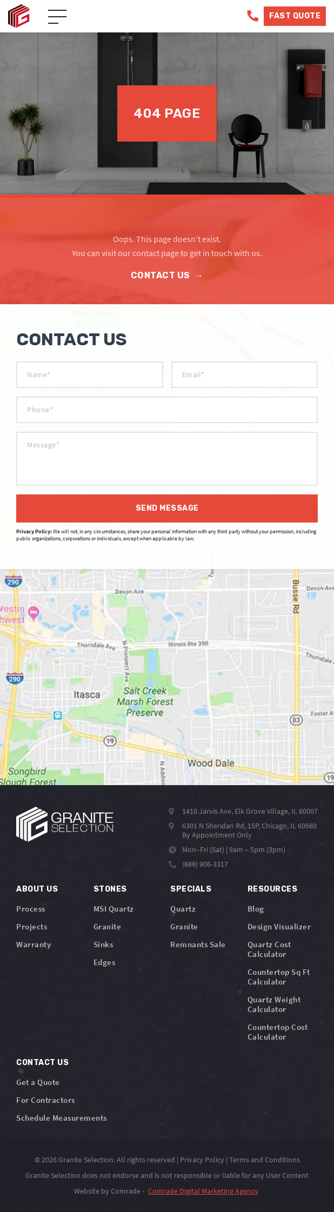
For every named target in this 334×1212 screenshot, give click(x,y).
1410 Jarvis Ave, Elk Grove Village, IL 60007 (250, 811)
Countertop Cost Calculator (278, 1032)
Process (30, 908)
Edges (104, 962)
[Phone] (253, 16)
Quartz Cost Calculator (269, 949)
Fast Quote (294, 16)
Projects (31, 926)
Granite (107, 926)
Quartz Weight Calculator (274, 1004)
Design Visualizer (279, 926)
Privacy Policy (202, 1159)
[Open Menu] (57, 17)
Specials (190, 889)
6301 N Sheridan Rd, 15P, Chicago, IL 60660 (249, 826)
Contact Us (167, 275)
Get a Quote (38, 1082)
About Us (37, 889)
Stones (110, 889)
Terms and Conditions (264, 1159)
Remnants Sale (198, 944)
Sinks (103, 944)
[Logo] (64, 824)
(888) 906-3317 (205, 864)
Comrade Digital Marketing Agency (203, 1191)
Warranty (33, 944)
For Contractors (45, 1100)
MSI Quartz (113, 908)
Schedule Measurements (61, 1118)
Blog (256, 908)
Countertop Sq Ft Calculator (279, 977)
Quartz (183, 908)
